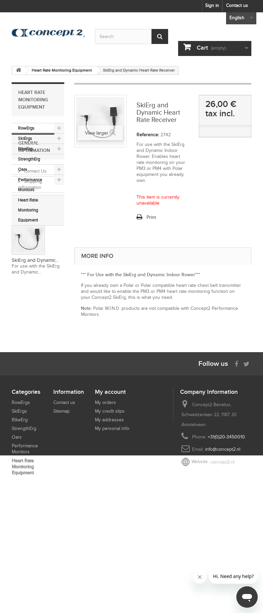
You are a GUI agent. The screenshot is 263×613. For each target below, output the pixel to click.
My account (110, 490)
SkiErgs (25, 138)
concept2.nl (222, 559)
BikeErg (25, 148)
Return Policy (37, 308)
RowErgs (26, 128)
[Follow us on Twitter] (246, 461)
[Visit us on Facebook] (236, 461)
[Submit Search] (159, 36)
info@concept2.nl (222, 547)
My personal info (112, 526)
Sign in (212, 5)
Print (151, 217)
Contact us (237, 5)
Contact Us (35, 271)
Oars (22, 169)
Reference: (147, 134)
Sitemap (61, 509)
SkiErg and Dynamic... (35, 404)
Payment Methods (42, 297)
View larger (96, 133)
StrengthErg (29, 159)
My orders (105, 500)
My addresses (109, 518)
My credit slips (110, 509)
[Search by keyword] (131, 36)
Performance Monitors (30, 184)
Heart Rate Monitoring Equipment (28, 210)
